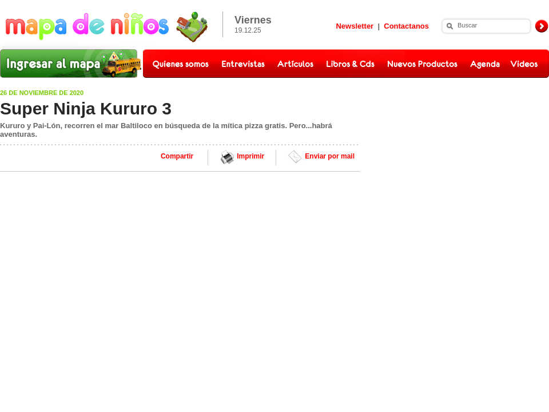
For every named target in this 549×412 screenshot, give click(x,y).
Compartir (177, 156)
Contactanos (406, 26)
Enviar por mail (330, 156)
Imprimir (250, 156)
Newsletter (354, 26)
